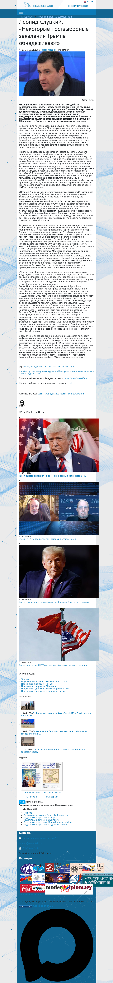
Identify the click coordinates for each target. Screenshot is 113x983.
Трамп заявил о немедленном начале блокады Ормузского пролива (54, 601)
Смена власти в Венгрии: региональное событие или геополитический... (54, 732)
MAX (70, 382)
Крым (40, 393)
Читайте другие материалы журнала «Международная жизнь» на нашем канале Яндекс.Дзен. (56, 372)
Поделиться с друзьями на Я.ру (37, 683)
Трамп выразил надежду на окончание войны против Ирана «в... (52, 475)
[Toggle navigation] (21, 12)
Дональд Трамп (58, 393)
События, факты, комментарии (55, 16)
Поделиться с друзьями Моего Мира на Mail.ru (45, 688)
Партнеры (25, 858)
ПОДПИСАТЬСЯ (29, 808)
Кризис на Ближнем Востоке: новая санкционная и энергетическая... (53, 750)
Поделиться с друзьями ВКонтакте (38, 686)
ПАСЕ (47, 393)
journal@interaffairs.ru (30, 843)
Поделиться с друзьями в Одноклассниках (43, 690)
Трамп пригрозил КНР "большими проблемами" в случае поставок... (54, 665)
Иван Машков (49, 49)
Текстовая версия (32, 791)
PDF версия (31, 796)
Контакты (25, 833)
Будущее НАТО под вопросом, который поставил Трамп (47, 538)
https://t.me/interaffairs (75, 378)
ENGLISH (88, 1)
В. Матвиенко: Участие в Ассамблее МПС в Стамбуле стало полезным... (56, 714)
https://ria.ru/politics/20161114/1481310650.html (49, 366)
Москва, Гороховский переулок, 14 (40, 837)
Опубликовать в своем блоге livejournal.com (44, 681)
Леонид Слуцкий (75, 393)
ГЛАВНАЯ (26, 16)
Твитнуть (25, 679)
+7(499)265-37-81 (30, 847)
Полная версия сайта (30, 894)
